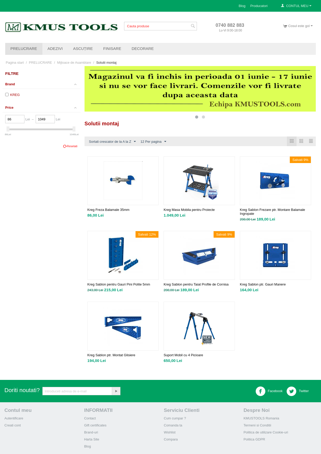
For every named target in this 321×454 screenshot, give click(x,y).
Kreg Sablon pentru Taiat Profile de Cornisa (196, 284)
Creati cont (12, 425)
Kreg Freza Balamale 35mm (108, 210)
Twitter (297, 391)
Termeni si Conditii (257, 425)
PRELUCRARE (23, 48)
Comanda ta (173, 425)
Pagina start (15, 62)
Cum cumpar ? (175, 418)
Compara (171, 439)
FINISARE (112, 48)
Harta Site (91, 439)
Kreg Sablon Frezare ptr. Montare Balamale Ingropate (272, 212)
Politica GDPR (254, 439)
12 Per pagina (153, 141)
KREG (12, 95)
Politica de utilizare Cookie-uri (265, 432)
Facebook (269, 391)
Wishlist (170, 432)
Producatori (258, 6)
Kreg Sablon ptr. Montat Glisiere (111, 355)
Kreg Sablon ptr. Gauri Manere (263, 284)
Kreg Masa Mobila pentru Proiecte (189, 210)
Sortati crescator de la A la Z (112, 141)
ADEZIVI (55, 48)
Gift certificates (95, 425)
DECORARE (143, 48)
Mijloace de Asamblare (74, 62)
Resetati (72, 146)
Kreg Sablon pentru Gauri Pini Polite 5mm (118, 284)
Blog (242, 6)
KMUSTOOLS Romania (261, 418)
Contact (90, 418)
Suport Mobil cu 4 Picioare (183, 355)
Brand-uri (91, 432)
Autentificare (13, 418)
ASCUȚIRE (83, 48)
